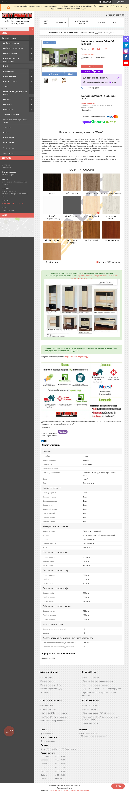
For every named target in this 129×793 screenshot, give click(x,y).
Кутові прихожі (89, 709)
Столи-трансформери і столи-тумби (15, 121)
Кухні (5, 66)
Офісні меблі (8, 109)
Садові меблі (8, 153)
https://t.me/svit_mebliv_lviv (13, 203)
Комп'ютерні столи (48, 709)
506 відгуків (107, 2)
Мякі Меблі (7, 104)
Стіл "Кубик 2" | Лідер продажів (53, 717)
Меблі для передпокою (13, 48)
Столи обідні (8, 137)
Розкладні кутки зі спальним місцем (98, 681)
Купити (92, 66)
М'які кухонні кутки (91, 677)
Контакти (61, 22)
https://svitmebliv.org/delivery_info (78, 357)
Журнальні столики (11, 114)
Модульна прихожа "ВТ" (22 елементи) (99, 713)
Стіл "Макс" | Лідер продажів (52, 720)
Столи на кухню (9, 76)
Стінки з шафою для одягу (51, 688)
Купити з (92, 71)
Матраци (7, 99)
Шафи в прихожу (90, 705)
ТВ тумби (44, 692)
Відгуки (101, 22)
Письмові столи (46, 705)
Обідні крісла (8, 142)
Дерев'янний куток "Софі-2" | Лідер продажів (102, 688)
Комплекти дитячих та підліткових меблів (67, 33)
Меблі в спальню (10, 53)
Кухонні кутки (9, 71)
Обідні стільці (8, 148)
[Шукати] (31, 29)
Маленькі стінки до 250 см (51, 685)
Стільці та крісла (10, 81)
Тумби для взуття (90, 723)
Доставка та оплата (81, 22)
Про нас (46, 22)
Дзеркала (7, 127)
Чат (118, 786)
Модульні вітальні (48, 681)
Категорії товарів (9, 38)
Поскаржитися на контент (59, 790)
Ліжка (5, 86)
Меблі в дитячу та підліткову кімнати (15, 93)
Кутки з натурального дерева (95, 685)
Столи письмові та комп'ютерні (11, 59)
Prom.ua (77, 786)
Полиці (6, 132)
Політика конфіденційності (79, 790)
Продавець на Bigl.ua (64, 788)
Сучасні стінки (46, 677)
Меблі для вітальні (11, 43)
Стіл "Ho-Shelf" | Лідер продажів (53, 713)
